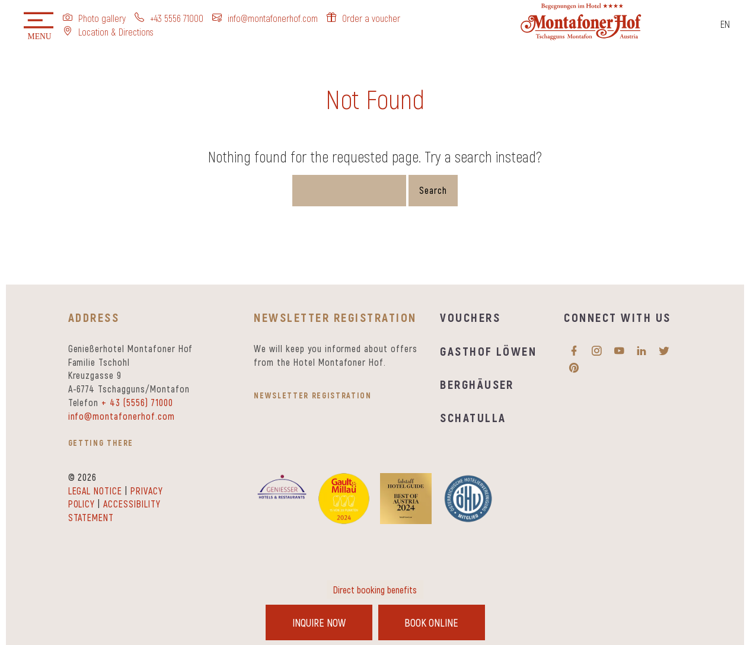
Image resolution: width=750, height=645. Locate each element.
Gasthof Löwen (488, 350)
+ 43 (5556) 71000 (137, 402)
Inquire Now (319, 622)
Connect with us (617, 316)
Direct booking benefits (375, 589)
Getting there (101, 443)
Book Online (431, 622)
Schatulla (473, 417)
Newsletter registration (312, 395)
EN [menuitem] (725, 24)
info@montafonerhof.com (121, 416)
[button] (38, 26)
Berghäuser (477, 383)
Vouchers (470, 316)
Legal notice (95, 490)
